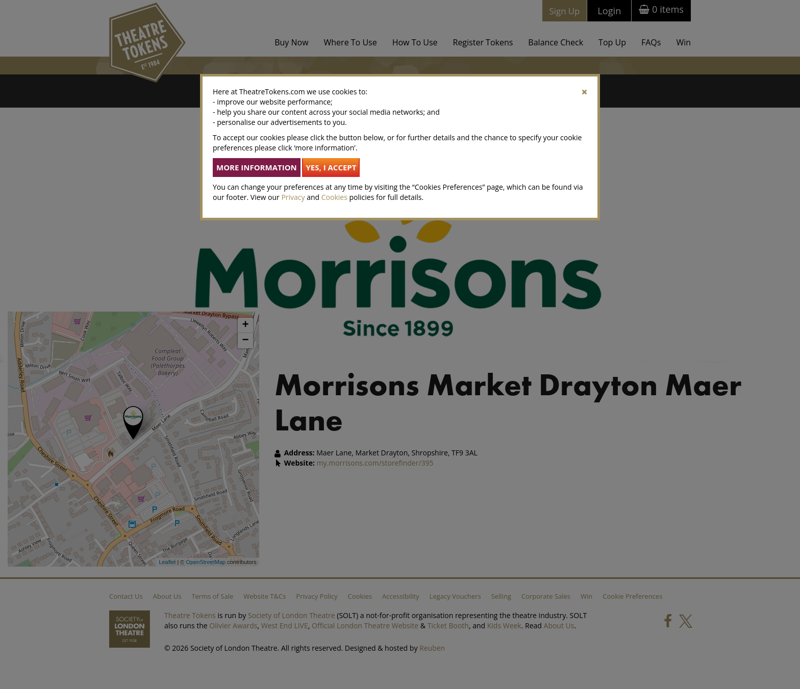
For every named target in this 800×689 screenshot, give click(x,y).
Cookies (334, 197)
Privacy (293, 197)
